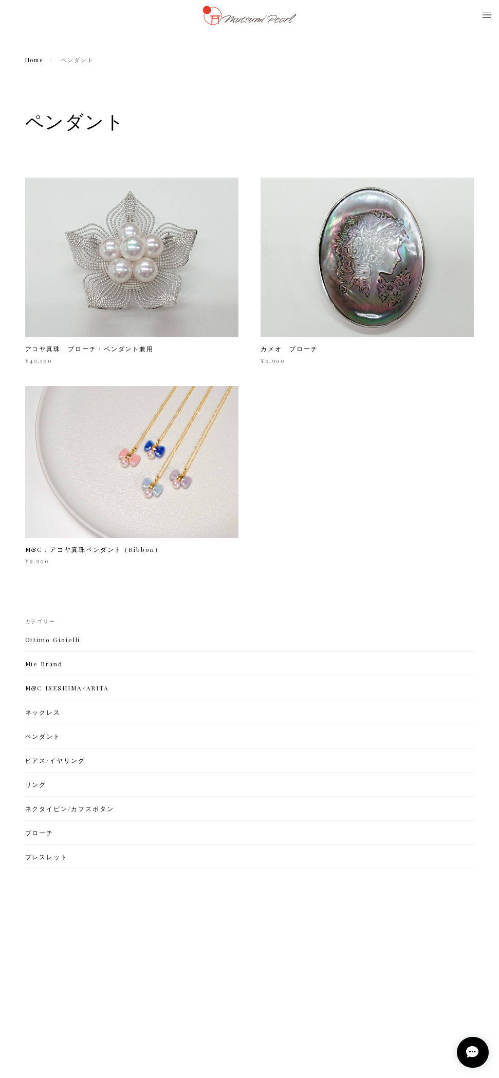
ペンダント (43, 737)
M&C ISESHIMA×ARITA (67, 689)
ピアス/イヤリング (55, 761)
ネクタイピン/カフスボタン (69, 809)
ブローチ (39, 834)
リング (36, 785)
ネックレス (43, 713)
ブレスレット (46, 858)
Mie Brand (44, 665)
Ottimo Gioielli (53, 641)
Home (34, 60)
